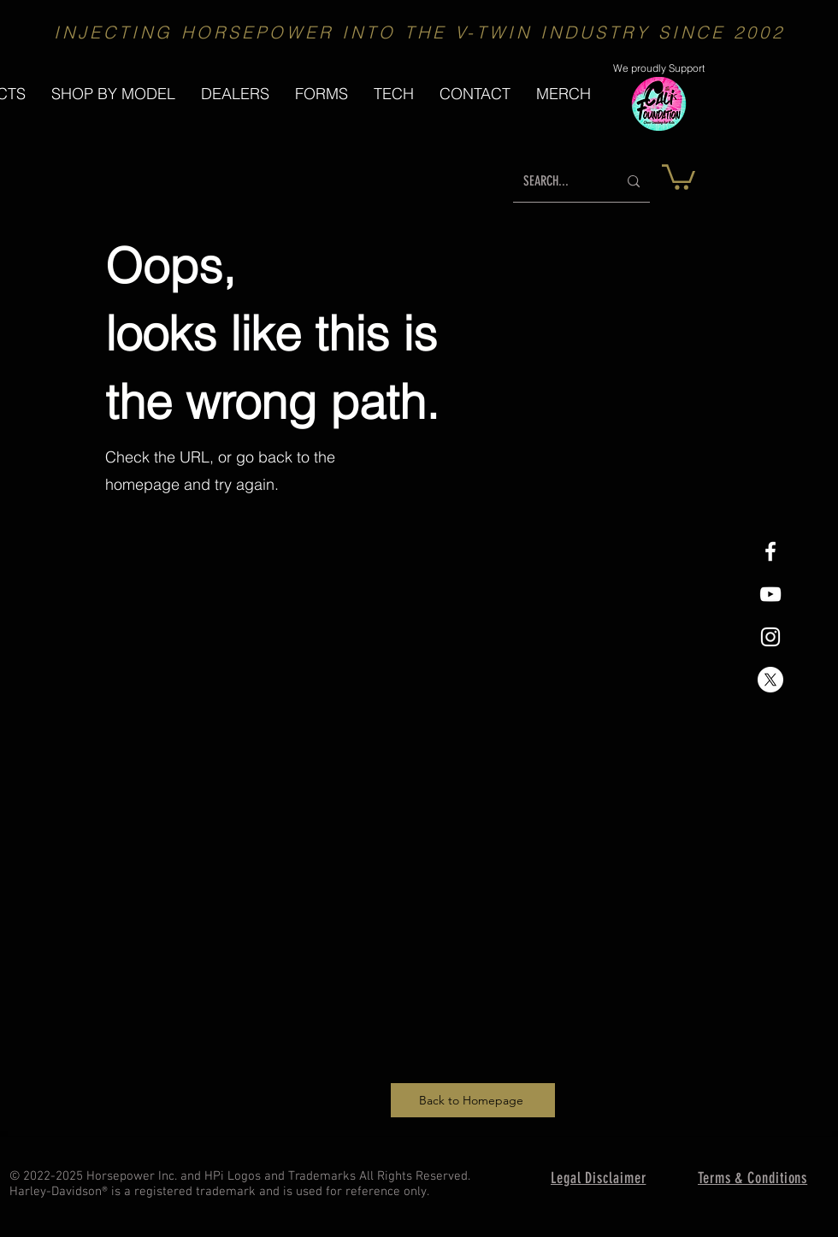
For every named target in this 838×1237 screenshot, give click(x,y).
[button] (113, 94)
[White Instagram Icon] (770, 637)
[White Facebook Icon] (770, 551)
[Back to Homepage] (473, 1100)
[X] (770, 679)
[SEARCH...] (557, 182)
